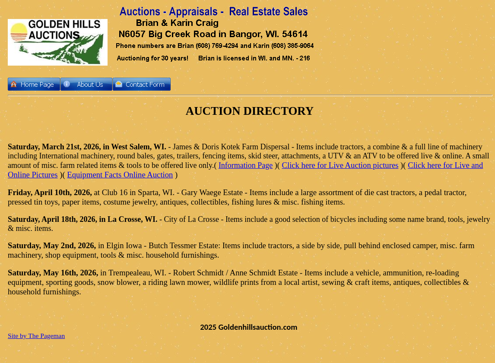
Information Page (246, 165)
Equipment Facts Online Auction (120, 174)
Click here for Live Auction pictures (340, 165)
